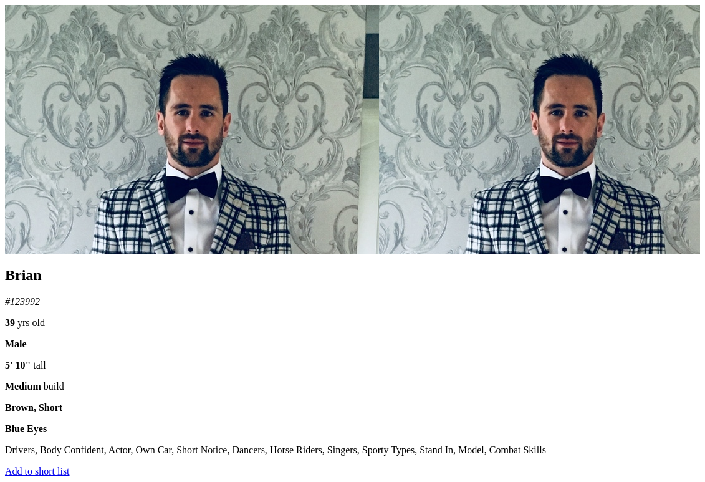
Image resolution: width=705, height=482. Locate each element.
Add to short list (37, 471)
